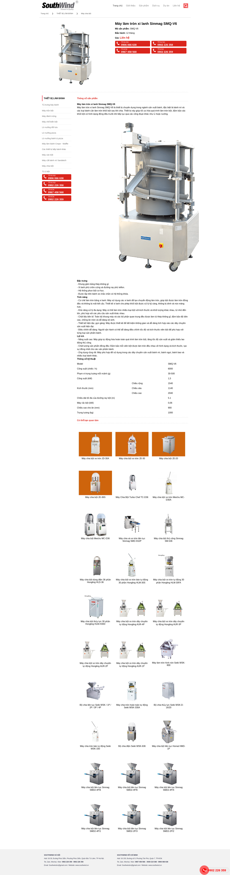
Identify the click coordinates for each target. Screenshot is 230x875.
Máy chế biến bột (49, 122)
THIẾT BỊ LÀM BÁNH (65, 13)
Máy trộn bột (48, 110)
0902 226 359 (165, 51)
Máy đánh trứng (49, 116)
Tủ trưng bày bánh (50, 105)
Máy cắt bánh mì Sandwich (54, 160)
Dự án (166, 5)
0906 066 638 (129, 44)
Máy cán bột (47, 155)
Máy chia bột (86, 13)
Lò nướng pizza (49, 133)
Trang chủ (118, 5)
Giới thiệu (130, 5)
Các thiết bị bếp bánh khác (54, 149)
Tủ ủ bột (46, 171)
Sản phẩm (144, 5)
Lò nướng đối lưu (50, 127)
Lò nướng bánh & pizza (52, 138)
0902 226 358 (165, 44)
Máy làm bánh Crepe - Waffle (55, 143)
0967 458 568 (129, 51)
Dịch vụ (156, 5)
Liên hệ (176, 5)
